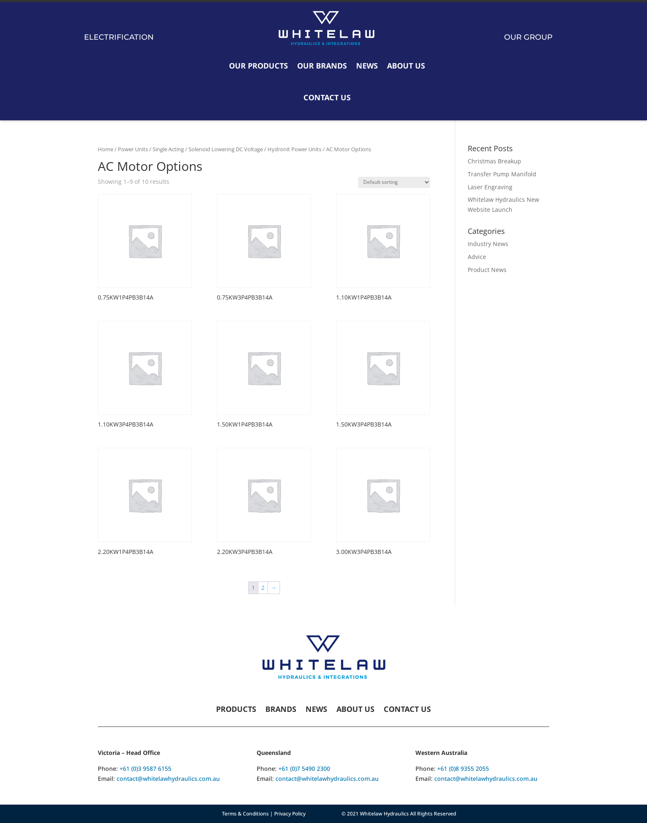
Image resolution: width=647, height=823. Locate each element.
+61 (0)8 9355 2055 (463, 768)
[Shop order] (394, 182)
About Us (406, 66)
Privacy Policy (290, 813)
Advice (477, 257)
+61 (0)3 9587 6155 (145, 768)
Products (236, 710)
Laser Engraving (490, 187)
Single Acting (168, 149)
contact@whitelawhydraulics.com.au (168, 778)
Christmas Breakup (494, 161)
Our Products (258, 66)
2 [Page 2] (263, 588)
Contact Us (327, 97)
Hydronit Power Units (294, 149)
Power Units (133, 149)
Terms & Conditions (245, 813)
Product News (487, 270)
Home (105, 149)
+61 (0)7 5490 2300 (304, 768)
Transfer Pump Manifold (502, 174)
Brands (280, 710)
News (367, 66)
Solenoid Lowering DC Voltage (225, 149)
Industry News (488, 244)
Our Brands (322, 66)
